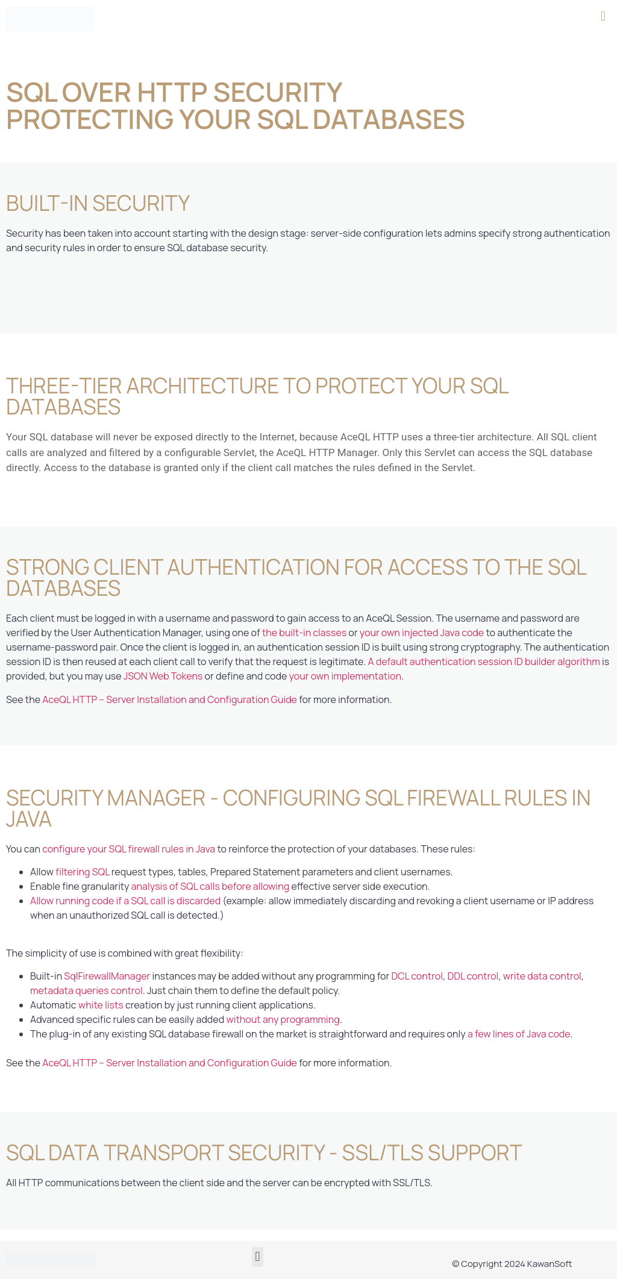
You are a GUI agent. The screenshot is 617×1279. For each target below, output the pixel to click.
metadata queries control (86, 990)
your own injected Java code (422, 632)
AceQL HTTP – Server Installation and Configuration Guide (169, 699)
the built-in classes (304, 632)
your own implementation (345, 676)
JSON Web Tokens (163, 676)
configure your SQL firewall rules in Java (128, 848)
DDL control (472, 976)
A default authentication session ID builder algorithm (484, 661)
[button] (603, 16)
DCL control (417, 976)
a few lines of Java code (519, 1033)
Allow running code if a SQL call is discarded (125, 900)
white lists (101, 1005)
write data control (542, 976)
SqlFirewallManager (107, 976)
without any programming (282, 1019)
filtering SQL (82, 871)
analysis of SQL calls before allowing (210, 886)
